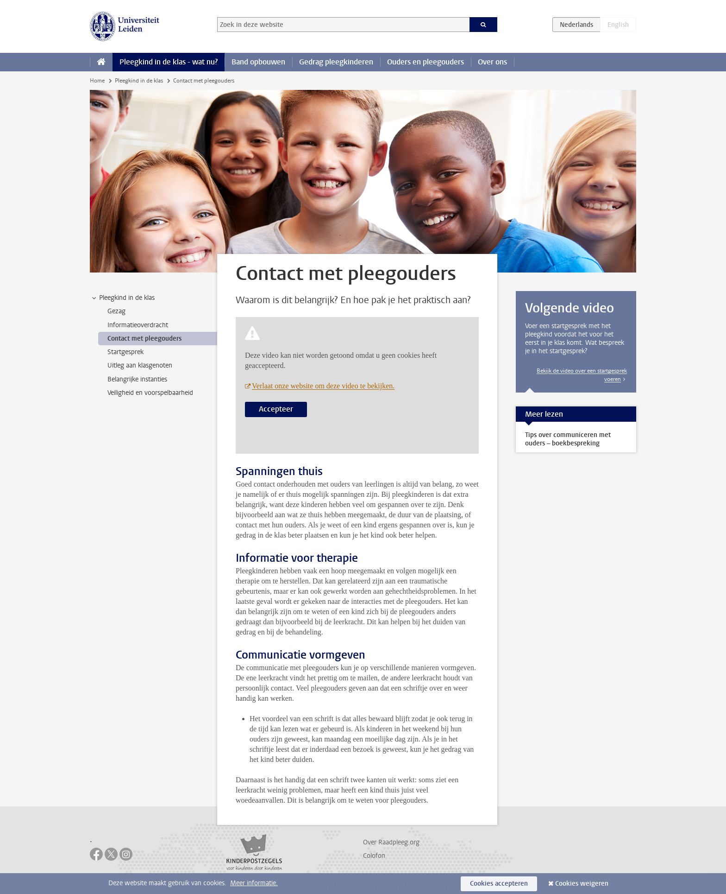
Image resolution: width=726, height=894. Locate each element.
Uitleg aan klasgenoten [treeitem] (139, 365)
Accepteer (276, 409)
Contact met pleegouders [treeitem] (144, 338)
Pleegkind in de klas (139, 80)
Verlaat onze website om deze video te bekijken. (323, 386)
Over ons (492, 62)
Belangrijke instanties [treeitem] (137, 379)
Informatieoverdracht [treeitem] (137, 325)
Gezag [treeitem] (116, 311)
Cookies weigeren (581, 883)
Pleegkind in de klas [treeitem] (122, 298)
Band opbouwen (258, 62)
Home (97, 80)
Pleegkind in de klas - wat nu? (168, 62)
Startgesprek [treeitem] (125, 352)
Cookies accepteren (499, 883)
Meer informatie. (254, 883)
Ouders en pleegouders (425, 62)
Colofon (374, 855)
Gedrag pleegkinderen (336, 62)
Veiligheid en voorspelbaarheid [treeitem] (150, 392)
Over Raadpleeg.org (391, 842)
